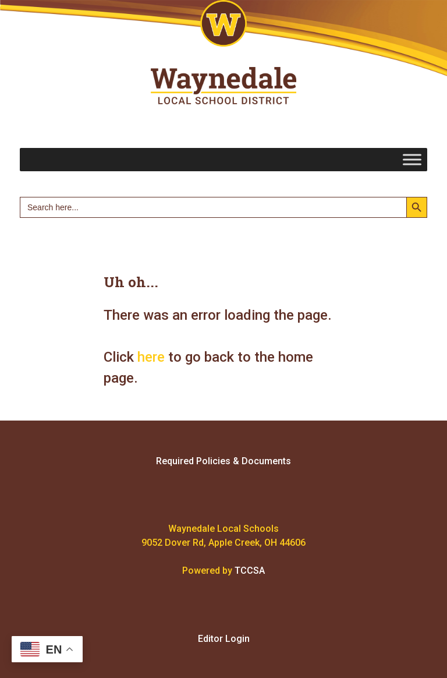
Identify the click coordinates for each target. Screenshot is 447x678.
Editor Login (224, 638)
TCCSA (250, 570)
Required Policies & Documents (223, 461)
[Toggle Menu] (412, 159)
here (151, 357)
